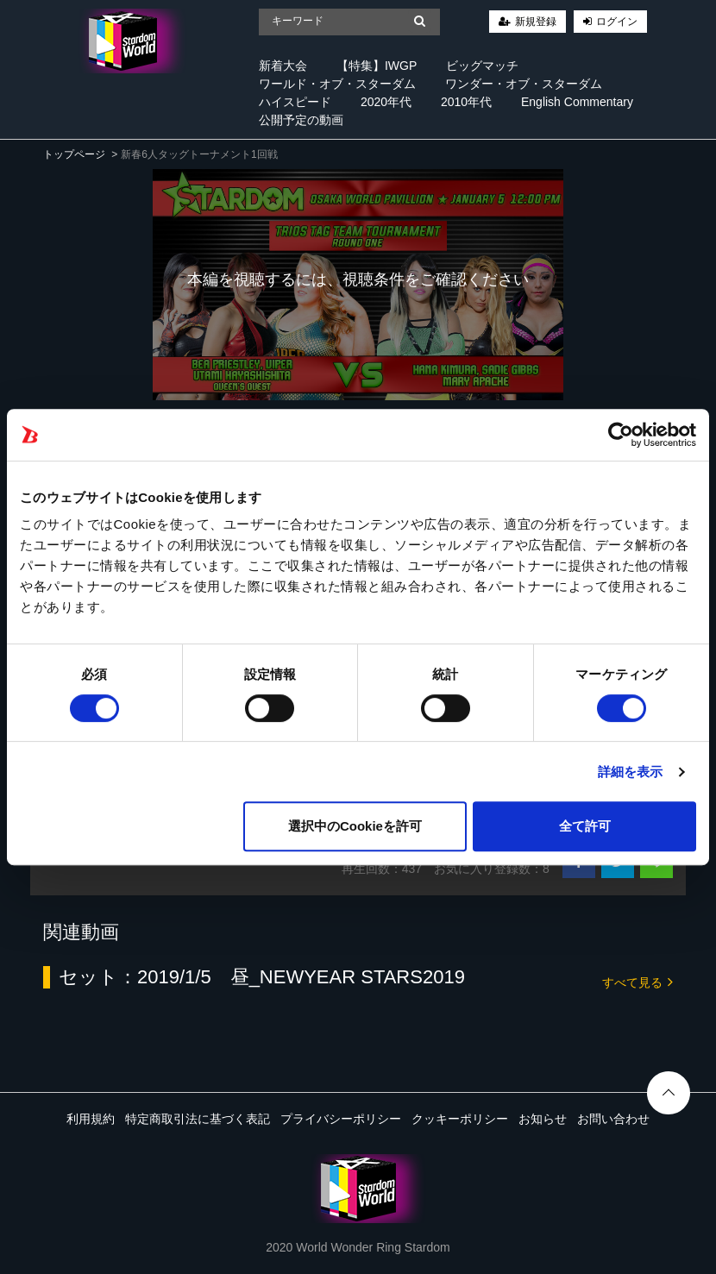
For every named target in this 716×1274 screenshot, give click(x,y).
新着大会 (283, 65)
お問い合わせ (613, 1119)
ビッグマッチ (482, 65)
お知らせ (542, 1119)
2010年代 (466, 102)
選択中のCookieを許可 (355, 826)
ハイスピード (295, 102)
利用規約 (90, 1119)
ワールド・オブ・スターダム (337, 84)
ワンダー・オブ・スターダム (523, 84)
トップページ (74, 154)
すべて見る (637, 981)
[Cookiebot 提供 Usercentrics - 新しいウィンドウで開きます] (620, 435)
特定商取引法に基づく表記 (197, 1119)
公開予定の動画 (301, 120)
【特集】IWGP (376, 65)
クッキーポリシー (459, 1119)
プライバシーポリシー (340, 1119)
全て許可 (585, 826)
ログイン (616, 22)
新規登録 (535, 22)
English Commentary (577, 102)
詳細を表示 (630, 771)
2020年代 (386, 102)
